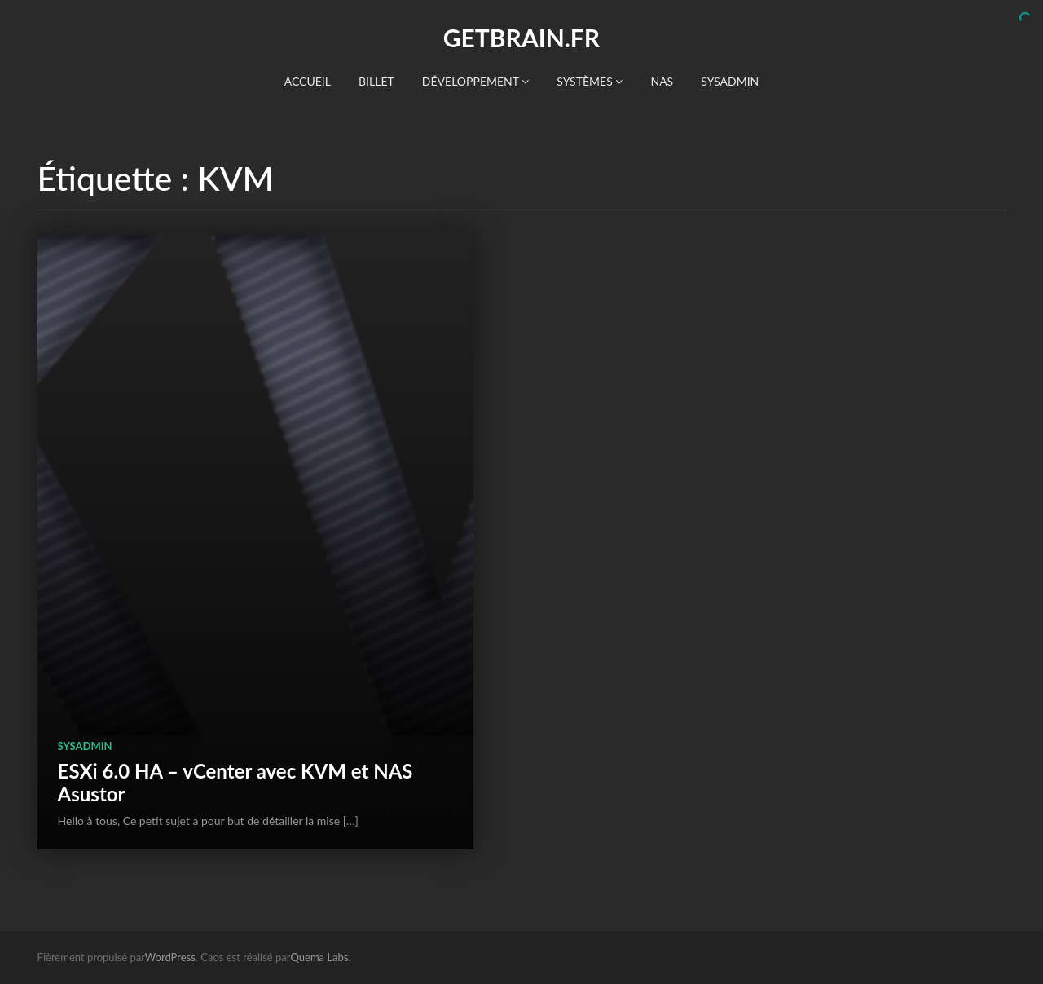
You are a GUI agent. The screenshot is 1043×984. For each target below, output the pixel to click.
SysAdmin (730, 81)
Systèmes (590, 81)
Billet (376, 81)
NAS (661, 81)
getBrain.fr (521, 37)
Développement (475, 81)
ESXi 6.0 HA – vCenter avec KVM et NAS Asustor (235, 782)
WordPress (170, 957)
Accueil (307, 81)
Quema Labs (320, 957)
